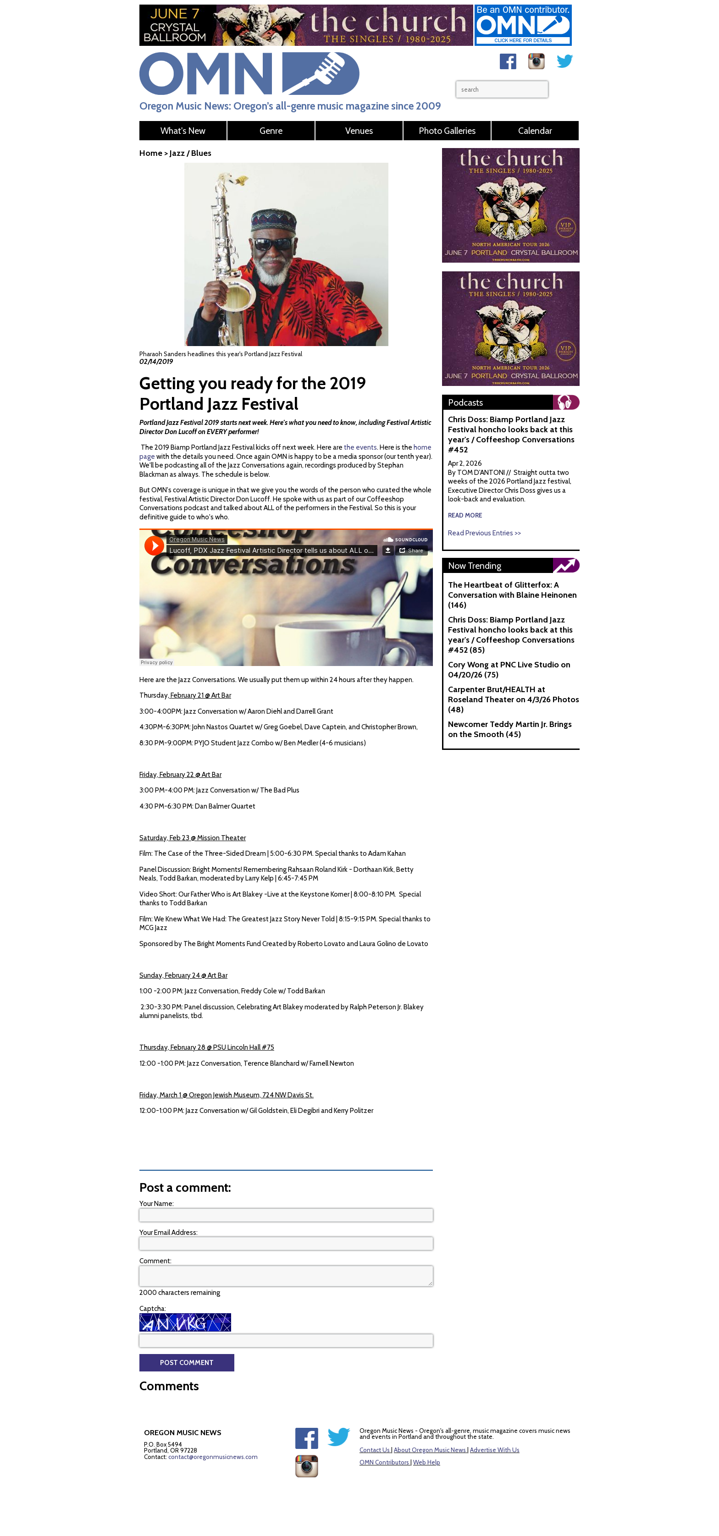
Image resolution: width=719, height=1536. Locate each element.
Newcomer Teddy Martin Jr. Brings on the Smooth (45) (510, 729)
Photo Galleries (447, 130)
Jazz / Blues (190, 153)
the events (360, 447)
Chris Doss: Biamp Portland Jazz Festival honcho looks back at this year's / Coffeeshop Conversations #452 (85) (511, 635)
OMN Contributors (384, 1462)
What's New (182, 130)
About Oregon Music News (430, 1449)
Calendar (535, 130)
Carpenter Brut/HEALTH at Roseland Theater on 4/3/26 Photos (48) (513, 699)
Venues (359, 130)
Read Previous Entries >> (484, 533)
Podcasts (465, 402)
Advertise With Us (495, 1449)
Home (150, 153)
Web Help (426, 1462)
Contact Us (375, 1449)
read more (465, 515)
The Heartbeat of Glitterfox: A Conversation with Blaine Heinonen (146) (512, 595)
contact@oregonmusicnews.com (213, 1456)
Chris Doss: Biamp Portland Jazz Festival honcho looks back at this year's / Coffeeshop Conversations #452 (511, 434)
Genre (271, 130)
